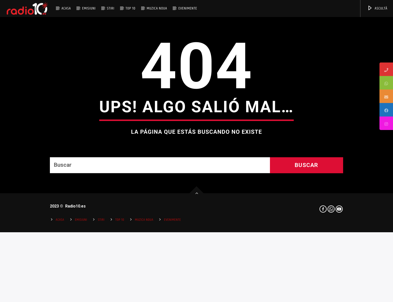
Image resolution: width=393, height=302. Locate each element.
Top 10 (130, 8)
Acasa (66, 8)
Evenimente (187, 8)
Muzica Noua (157, 8)
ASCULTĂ (377, 8)
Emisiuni (88, 8)
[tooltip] (386, 69)
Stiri (111, 8)
